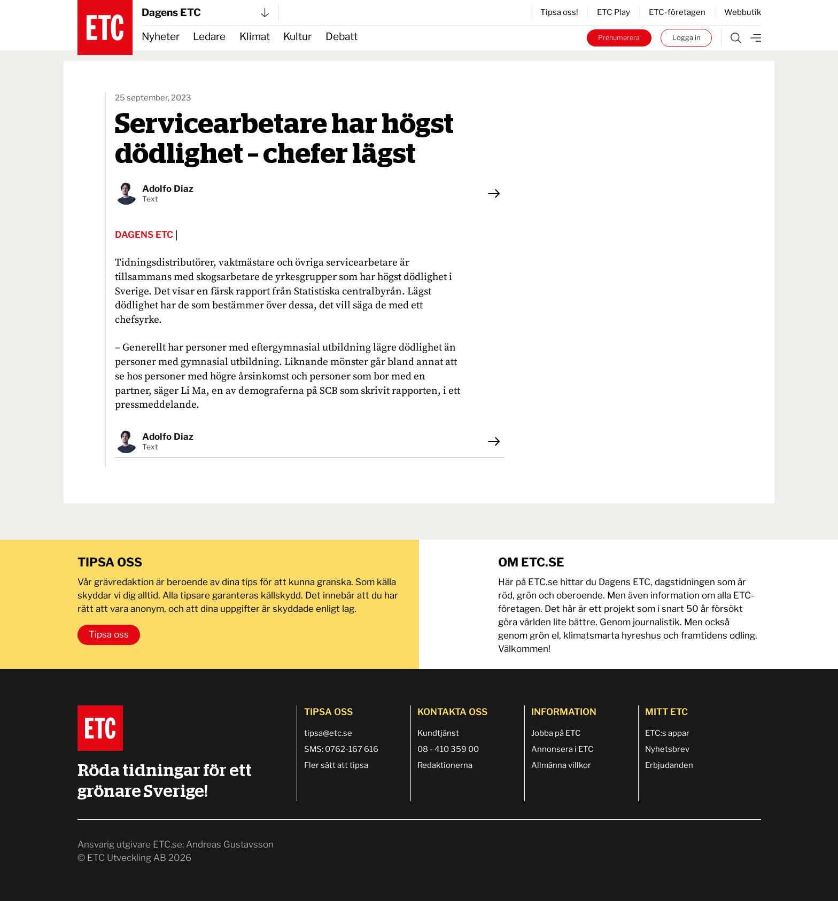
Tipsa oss (109, 634)
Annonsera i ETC (562, 749)
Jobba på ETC (556, 733)
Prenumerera (619, 38)
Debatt (341, 36)
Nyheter (161, 36)
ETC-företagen (677, 12)
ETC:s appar (667, 733)
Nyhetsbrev (667, 749)
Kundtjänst (438, 733)
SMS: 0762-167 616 (341, 749)
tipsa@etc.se (328, 733)
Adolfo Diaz (167, 188)
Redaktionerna (444, 765)
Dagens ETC (205, 12)
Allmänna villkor (561, 765)
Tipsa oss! (559, 12)
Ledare (209, 36)
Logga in (686, 38)
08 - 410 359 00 (448, 749)
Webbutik (742, 12)
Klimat (254, 36)
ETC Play (613, 12)
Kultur (297, 36)
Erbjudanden (669, 765)
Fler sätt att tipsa (336, 765)
